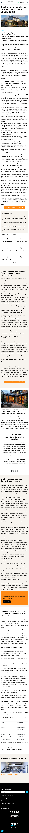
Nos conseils (3, 800)
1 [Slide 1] (11, 470)
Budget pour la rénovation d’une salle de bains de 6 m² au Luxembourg (15, 230)
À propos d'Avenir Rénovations (7, 803)
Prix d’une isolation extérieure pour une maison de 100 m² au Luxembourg (15, 223)
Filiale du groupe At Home (14, 827)
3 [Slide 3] (15, 470)
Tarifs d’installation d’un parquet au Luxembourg (14, 216)
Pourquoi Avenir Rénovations (7, 795)
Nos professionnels (5, 808)
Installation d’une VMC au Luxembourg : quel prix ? (15, 226)
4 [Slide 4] (17, 470)
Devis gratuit (7, 601)
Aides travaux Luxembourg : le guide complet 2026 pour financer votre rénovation (15, 219)
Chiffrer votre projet (5, 798)
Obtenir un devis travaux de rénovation (14, 207)
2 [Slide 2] (13, 470)
